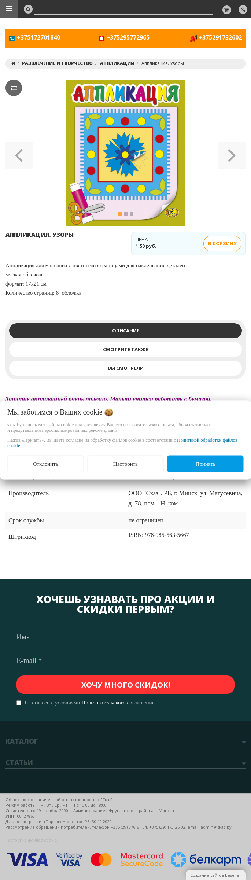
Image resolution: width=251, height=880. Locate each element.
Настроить (125, 464)
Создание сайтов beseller (215, 875)
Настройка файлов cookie (31, 840)
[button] (19, 153)
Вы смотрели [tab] (126, 368)
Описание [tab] (125, 330)
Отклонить (45, 464)
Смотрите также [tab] (125, 349)
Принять (205, 464)
